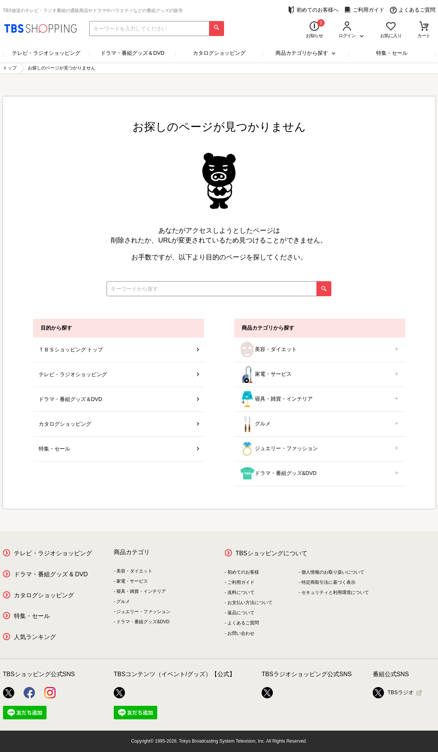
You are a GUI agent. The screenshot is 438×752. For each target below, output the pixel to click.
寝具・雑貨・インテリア (320, 399)
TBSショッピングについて (271, 553)
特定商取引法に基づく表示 (328, 582)
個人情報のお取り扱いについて (332, 572)
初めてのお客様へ (313, 10)
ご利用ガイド (364, 10)
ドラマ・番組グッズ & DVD (51, 574)
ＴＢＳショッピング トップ (119, 350)
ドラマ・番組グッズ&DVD (320, 473)
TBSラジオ (393, 692)
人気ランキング (35, 637)
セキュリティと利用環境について (335, 592)
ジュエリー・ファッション (320, 448)
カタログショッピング (219, 53)
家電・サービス (320, 374)
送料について (240, 592)
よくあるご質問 (412, 10)
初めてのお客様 (243, 572)
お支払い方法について (249, 602)
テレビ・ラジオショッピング (46, 53)
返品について (240, 612)
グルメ (320, 424)
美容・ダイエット (320, 349)
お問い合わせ (240, 633)
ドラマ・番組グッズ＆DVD (132, 53)
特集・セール (392, 53)
